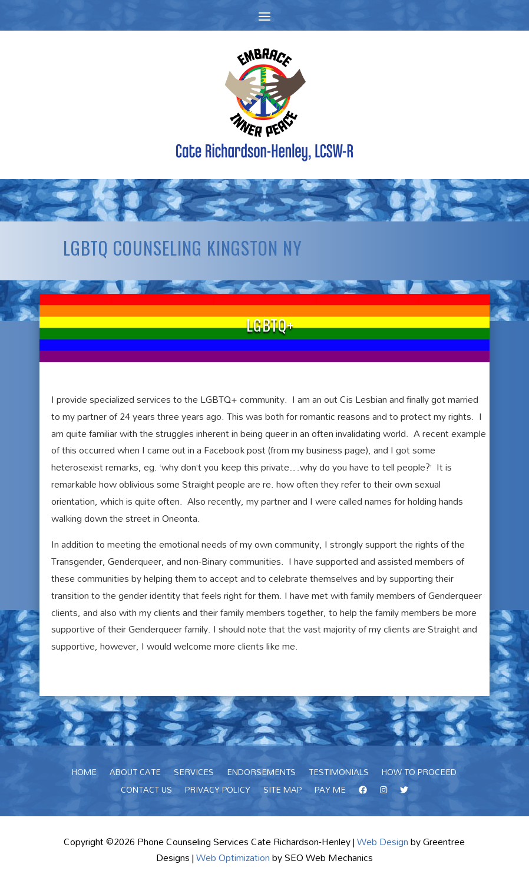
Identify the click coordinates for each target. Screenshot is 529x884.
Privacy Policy (217, 791)
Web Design (382, 841)
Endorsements (261, 774)
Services (194, 774)
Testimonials (339, 774)
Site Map (282, 791)
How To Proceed (419, 774)
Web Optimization (233, 857)
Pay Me (330, 791)
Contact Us (146, 791)
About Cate (135, 774)
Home (84, 774)
